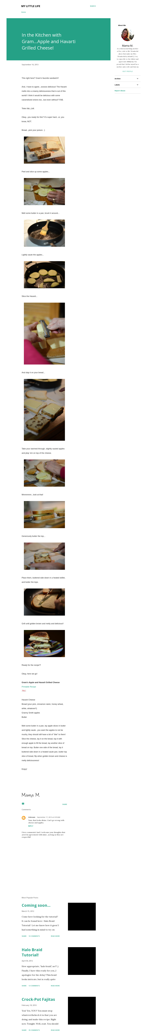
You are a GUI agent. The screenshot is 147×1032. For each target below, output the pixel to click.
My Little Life (30, 6)
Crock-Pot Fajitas (38, 999)
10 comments (34, 936)
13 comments (34, 986)
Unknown (31, 817)
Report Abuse (120, 91)
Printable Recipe (29, 687)
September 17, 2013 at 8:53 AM (48, 817)
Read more (55, 936)
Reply (30, 826)
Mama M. (127, 45)
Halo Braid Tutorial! (32, 952)
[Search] (93, 6)
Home (23, 12)
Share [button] (64, 804)
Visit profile (127, 71)
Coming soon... (36, 905)
